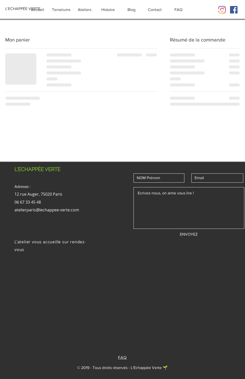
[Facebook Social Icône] (234, 9)
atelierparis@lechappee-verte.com (46, 210)
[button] (220, 9)
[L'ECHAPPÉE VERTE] (22, 8)
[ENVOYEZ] (188, 234)
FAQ (122, 357)
